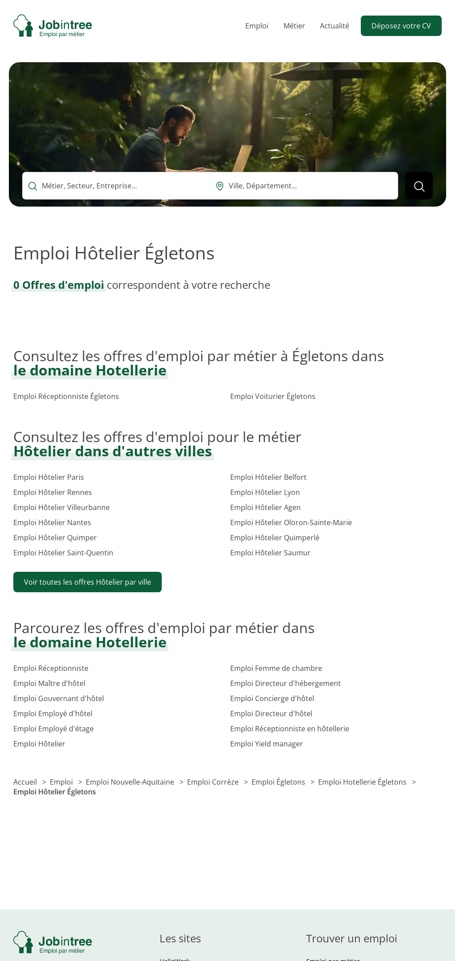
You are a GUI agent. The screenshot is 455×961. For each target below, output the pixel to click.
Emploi (256, 26)
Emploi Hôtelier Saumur (270, 553)
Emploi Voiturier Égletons (272, 396)
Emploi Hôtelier (39, 744)
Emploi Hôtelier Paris (48, 477)
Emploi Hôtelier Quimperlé (274, 537)
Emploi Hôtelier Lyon (265, 492)
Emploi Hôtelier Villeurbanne (61, 507)
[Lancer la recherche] (419, 185)
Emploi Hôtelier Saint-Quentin (63, 553)
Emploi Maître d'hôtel (49, 683)
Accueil (26, 782)
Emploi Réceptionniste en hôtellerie (289, 729)
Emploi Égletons (279, 782)
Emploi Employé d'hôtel (52, 713)
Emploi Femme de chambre (276, 668)
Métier (294, 26)
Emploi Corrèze (213, 782)
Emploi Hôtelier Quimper (55, 537)
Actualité (334, 26)
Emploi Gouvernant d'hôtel (58, 698)
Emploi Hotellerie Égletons (363, 782)
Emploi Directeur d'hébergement (285, 683)
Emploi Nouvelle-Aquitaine (131, 782)
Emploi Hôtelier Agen (265, 507)
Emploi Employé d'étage (53, 729)
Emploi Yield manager (266, 744)
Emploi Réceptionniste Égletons (66, 396)
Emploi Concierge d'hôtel (272, 698)
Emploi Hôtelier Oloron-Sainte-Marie (291, 522)
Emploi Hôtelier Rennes (52, 492)
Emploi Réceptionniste (50, 668)
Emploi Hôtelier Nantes (52, 522)
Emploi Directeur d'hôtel (271, 713)
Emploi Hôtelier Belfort (268, 477)
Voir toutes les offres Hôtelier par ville (87, 582)
